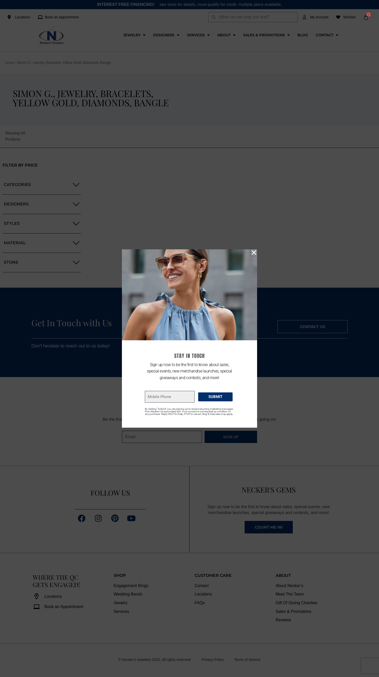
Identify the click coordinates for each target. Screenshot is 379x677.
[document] (189, 338)
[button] (254, 252)
